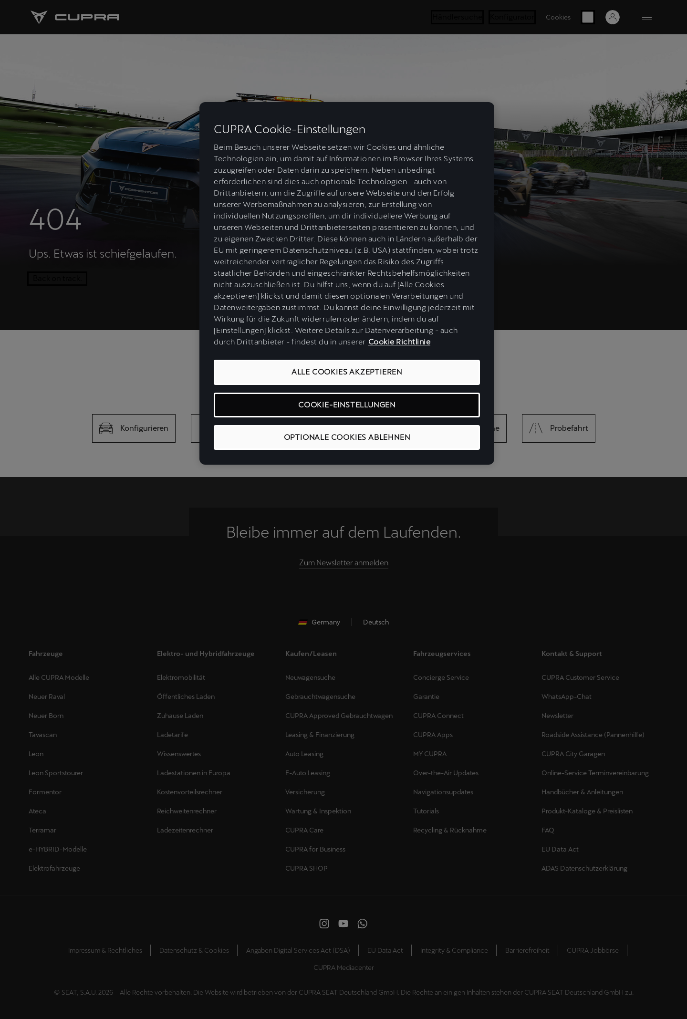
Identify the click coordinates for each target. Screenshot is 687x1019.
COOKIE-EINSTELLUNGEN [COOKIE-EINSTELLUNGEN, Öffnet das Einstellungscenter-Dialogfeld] (347, 404)
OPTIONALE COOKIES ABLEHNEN (347, 437)
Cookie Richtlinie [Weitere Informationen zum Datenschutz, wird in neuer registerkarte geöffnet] (399, 341)
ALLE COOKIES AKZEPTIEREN (346, 371)
